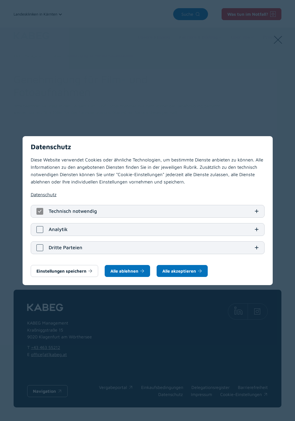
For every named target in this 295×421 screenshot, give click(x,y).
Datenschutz (44, 194)
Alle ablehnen (124, 271)
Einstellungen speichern (61, 271)
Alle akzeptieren (179, 271)
